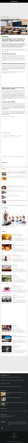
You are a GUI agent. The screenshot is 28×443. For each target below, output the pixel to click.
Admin (14, 439)
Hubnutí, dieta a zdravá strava (17, 234)
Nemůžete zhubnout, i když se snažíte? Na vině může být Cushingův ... (16, 200)
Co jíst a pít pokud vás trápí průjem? (6, 383)
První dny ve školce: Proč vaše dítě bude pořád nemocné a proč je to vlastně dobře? (12, 380)
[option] (14, 218)
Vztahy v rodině (19, 135)
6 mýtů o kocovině (15, 266)
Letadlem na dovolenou (15, 276)
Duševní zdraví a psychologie (12, 135)
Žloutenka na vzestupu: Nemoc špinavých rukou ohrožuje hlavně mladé (10, 377)
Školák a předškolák (5, 16)
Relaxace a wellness (15, 254)
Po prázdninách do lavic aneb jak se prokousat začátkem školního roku (10, 17)
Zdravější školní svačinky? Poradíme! (17, 235)
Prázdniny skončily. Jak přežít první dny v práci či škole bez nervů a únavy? (11, 386)
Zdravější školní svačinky (11, 72)
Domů (1, 16)
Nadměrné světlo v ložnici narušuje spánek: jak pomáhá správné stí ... (16, 172)
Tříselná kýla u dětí (15, 326)
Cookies (14, 435)
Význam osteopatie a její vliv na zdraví (17, 286)
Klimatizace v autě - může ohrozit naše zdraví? (19, 336)
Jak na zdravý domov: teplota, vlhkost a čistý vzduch (14, 397)
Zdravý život (14, 275)
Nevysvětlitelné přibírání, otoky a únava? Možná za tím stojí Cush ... (16, 190)
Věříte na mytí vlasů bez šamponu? (17, 255)
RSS (14, 438)
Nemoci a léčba (14, 244)
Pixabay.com (5, 118)
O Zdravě (14, 433)
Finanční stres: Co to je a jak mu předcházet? (13, 195)
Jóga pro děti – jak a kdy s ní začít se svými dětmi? (8, 226)
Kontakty (14, 434)
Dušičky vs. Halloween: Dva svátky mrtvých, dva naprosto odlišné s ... (16, 186)
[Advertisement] (14, 9)
